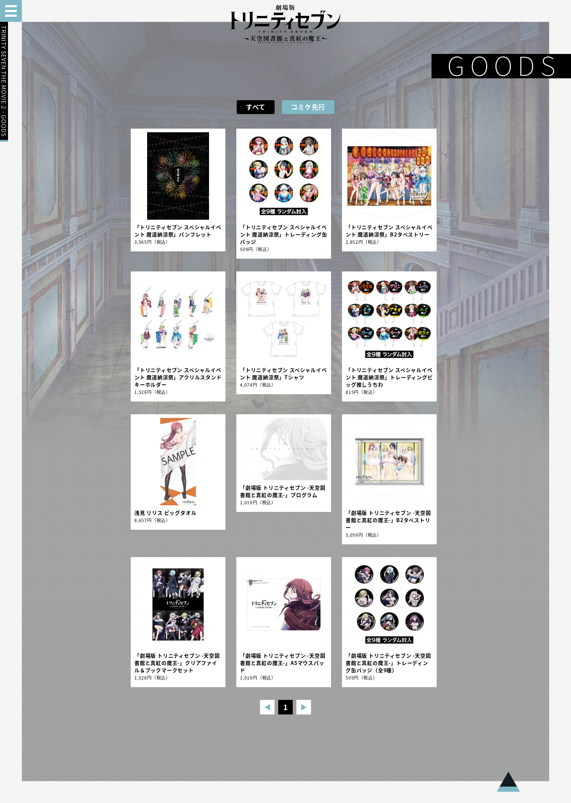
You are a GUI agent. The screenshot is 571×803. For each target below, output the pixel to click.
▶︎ (304, 707)
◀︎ (267, 707)
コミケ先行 (308, 107)
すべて (255, 107)
